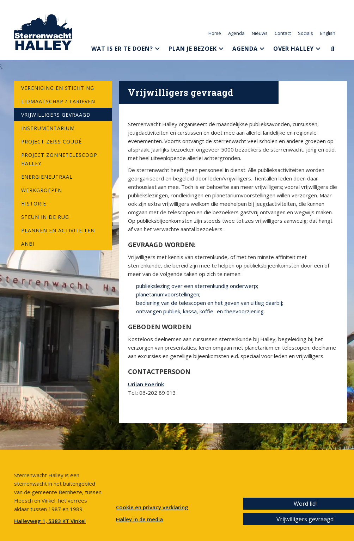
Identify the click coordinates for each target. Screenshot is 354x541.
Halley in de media (139, 519)
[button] (157, 48)
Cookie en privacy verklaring (152, 507)
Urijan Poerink (146, 384)
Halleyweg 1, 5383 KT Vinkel (50, 520)
